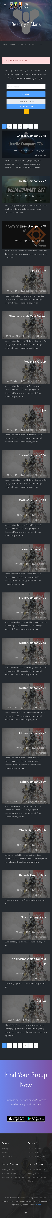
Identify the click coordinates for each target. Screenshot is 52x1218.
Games (13, 44)
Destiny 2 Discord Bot (37, 1156)
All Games (6, 1152)
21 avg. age (29, 1020)
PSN (18, 240)
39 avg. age (38, 150)
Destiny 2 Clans (34, 1148)
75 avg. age (27, 429)
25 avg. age (29, 336)
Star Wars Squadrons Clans (37, 1179)
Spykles (38, 1205)
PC (19, 195)
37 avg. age (38, 240)
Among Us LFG (8, 1169)
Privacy (5, 1148)
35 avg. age (27, 381)
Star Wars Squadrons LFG (13, 1177)
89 (27, 150)
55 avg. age (27, 291)
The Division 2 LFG (9, 1173)
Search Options (26, 102)
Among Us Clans (35, 1173)
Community (7, 1156)
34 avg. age (38, 195)
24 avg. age (38, 932)
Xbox (18, 150)
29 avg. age (38, 890)
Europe (41, 336)
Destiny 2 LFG (34, 1152)
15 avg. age (27, 801)
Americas (40, 155)
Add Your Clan (26, 107)
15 (27, 845)
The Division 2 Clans (36, 1169)
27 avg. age (38, 845)
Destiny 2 (23, 44)
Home (4, 44)
